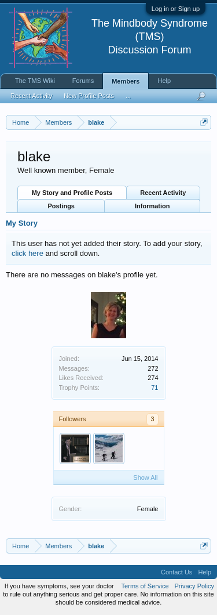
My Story (22, 223)
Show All (145, 477)
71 (154, 387)
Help (164, 80)
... (128, 95)
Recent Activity (163, 192)
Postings (61, 205)
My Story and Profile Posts (72, 192)
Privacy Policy (194, 586)
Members (125, 81)
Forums (83, 80)
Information (152, 205)
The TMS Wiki (35, 80)
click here (27, 253)
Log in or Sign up (176, 8)
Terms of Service (145, 586)
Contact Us (176, 572)
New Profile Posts (89, 95)
